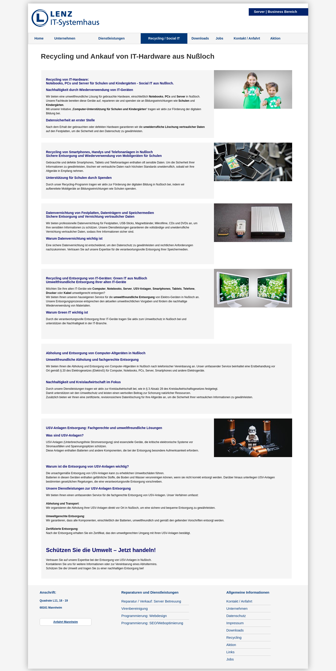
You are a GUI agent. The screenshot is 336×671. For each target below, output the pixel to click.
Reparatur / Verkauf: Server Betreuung (151, 601)
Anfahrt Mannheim (65, 622)
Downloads (200, 38)
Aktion (275, 38)
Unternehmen (64, 38)
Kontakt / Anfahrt (247, 38)
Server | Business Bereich (275, 12)
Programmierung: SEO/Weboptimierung (152, 623)
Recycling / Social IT (164, 38)
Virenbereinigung (134, 608)
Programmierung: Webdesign (144, 616)
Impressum (235, 623)
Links (230, 652)
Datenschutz (236, 616)
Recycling (234, 637)
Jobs (219, 38)
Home (39, 38)
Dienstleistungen (111, 38)
